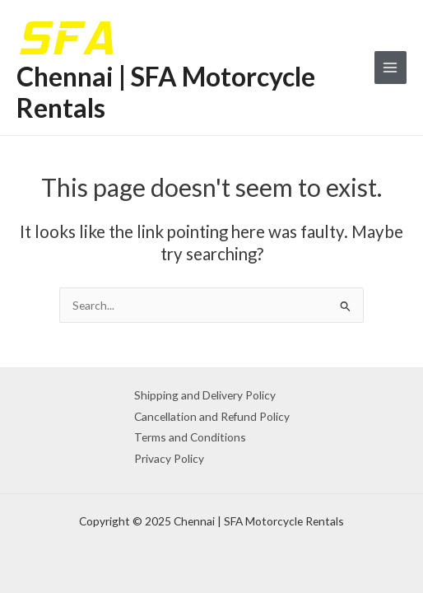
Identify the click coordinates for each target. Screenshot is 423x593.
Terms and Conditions (190, 437)
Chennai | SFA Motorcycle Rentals (165, 92)
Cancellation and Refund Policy (212, 416)
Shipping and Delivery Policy (205, 395)
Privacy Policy (169, 458)
